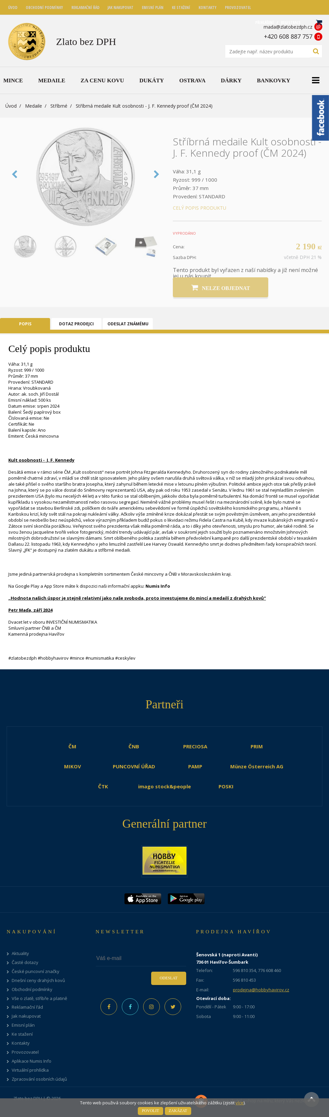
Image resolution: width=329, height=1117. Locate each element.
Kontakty (21, 1043)
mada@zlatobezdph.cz (288, 27)
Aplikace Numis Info (31, 1061)
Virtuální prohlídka (30, 1070)
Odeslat (168, 978)
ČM (72, 746)
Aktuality (20, 953)
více (240, 1103)
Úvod (11, 106)
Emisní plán (23, 1025)
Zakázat (178, 1110)
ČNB (133, 746)
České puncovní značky (35, 971)
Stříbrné (58, 106)
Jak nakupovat (26, 1016)
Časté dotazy (25, 962)
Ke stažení (22, 1034)
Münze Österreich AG (256, 766)
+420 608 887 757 (288, 36)
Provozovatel (25, 1052)
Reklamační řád (27, 1007)
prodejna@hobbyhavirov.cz (261, 990)
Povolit (150, 1110)
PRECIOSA (195, 746)
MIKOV (72, 766)
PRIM (257, 746)
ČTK (103, 786)
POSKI (226, 786)
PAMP (195, 766)
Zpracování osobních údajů (39, 1079)
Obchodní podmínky (32, 989)
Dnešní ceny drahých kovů (38, 980)
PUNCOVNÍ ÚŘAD (134, 766)
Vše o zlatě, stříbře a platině (39, 998)
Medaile (33, 106)
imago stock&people (164, 786)
